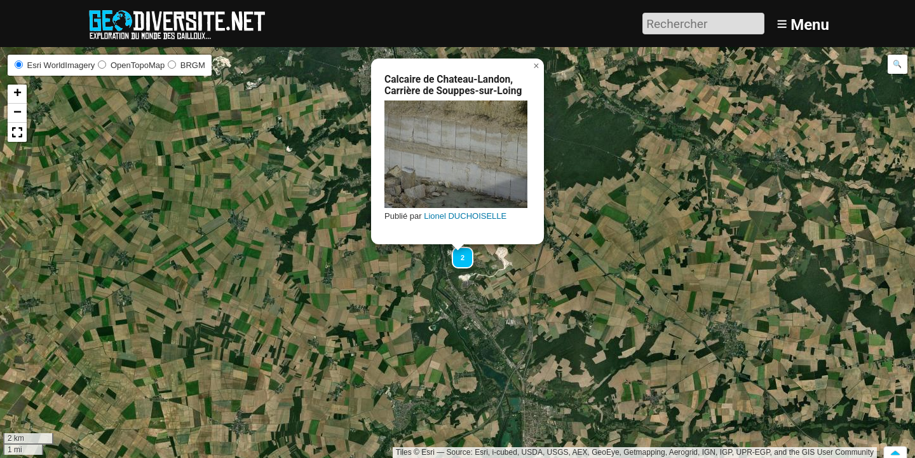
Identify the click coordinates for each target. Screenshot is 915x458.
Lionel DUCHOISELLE (465, 216)
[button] (457, 252)
